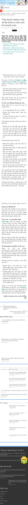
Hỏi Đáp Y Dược (3, 491)
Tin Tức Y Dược (3, 500)
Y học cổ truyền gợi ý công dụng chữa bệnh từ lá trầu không (15, 10)
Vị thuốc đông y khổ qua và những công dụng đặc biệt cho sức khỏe (10, 307)
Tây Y (1, 496)
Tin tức (1, 498)
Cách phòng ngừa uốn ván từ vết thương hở (18, 435)
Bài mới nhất (4, 369)
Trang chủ (2, 13)
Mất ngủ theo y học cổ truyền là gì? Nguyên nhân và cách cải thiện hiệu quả (18, 482)
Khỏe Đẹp (2, 493)
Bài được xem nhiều (13, 369)
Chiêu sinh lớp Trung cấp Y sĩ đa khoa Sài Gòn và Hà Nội (17, 312)
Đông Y (8, 13)
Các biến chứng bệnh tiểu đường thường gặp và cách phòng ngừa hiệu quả (12, 475)
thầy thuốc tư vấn (11, 453)
